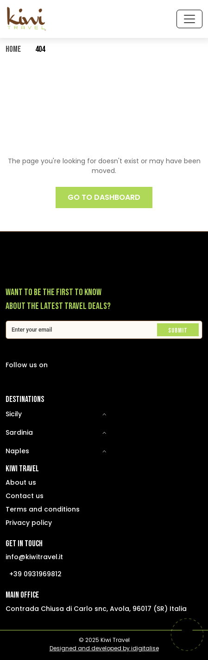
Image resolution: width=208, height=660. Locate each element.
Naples (17, 451)
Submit (178, 330)
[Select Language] (115, 18)
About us (21, 482)
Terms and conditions (43, 509)
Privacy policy (29, 522)
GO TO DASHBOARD (104, 197)
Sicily (14, 414)
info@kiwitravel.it (34, 556)
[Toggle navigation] (189, 19)
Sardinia (19, 432)
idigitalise (145, 648)
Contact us (25, 495)
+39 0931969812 (35, 574)
